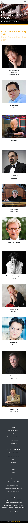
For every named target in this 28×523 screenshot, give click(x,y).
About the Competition (13, 430)
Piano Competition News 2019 (13, 485)
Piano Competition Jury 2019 (13, 491)
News (13, 472)
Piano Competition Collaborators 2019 (13, 488)
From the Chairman (13, 440)
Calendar (13, 469)
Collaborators (13, 465)
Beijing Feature (13, 443)
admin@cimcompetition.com (15, 502)
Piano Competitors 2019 (13, 481)
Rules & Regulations (13, 452)
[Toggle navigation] (25, 2)
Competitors (13, 462)
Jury (13, 459)
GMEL (13, 433)
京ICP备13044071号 (16, 521)
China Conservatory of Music (13, 436)
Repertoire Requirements (13, 456)
